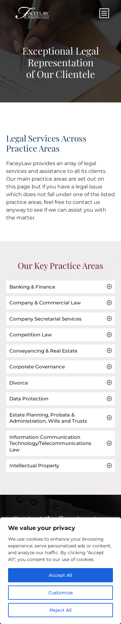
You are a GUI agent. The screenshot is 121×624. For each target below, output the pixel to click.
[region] (60, 570)
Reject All (61, 610)
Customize (60, 593)
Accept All (60, 575)
